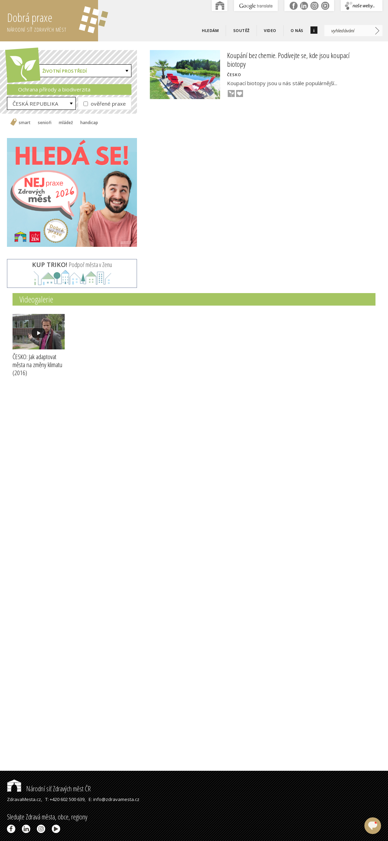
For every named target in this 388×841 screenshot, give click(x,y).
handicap (89, 123)
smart (25, 123)
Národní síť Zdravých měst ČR (49, 788)
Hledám (210, 30)
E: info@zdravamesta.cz (114, 799)
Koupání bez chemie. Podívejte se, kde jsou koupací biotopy (288, 59)
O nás (297, 30)
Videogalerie (36, 299)
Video (270, 30)
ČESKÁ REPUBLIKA (35, 103)
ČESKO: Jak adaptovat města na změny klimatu (37, 364)
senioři (44, 123)
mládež (66, 123)
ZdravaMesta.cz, (24, 799)
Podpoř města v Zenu (72, 264)
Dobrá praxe (52, 20)
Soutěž (241, 30)
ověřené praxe (104, 103)
